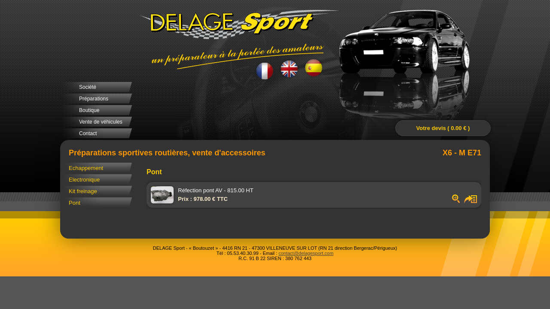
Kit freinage (83, 191)
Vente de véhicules (100, 122)
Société (87, 87)
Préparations (93, 99)
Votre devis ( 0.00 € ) (443, 128)
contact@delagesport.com (305, 253)
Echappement (86, 168)
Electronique (84, 179)
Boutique (89, 110)
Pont (74, 203)
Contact (88, 133)
